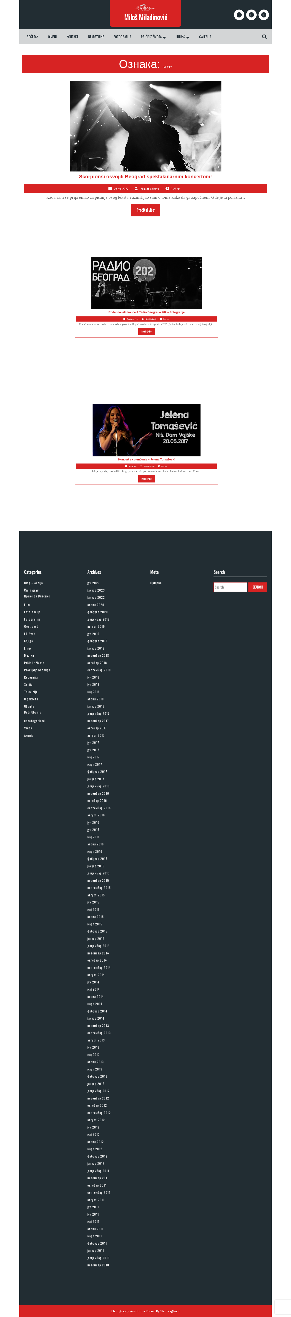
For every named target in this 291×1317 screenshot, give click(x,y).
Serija (37, 777)
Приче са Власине (42, 723)
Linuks (180, 36)
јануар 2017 (103, 833)
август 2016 (103, 855)
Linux (37, 755)
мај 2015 (101, 912)
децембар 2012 (104, 1022)
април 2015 (103, 917)
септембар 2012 (105, 1035)
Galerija (205, 36)
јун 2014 (101, 956)
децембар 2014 (104, 934)
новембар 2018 (104, 759)
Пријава (164, 715)
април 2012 (103, 1053)
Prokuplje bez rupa (42, 768)
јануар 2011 (103, 1118)
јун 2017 (101, 816)
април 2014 (103, 965)
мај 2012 (101, 1048)
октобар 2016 (104, 847)
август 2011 (103, 1088)
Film (36, 728)
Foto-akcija (40, 733)
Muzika (38, 759)
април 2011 (103, 1105)
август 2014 (103, 952)
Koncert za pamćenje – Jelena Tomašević (118, 447)
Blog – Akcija (40, 715)
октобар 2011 (103, 1079)
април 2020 (103, 728)
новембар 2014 (104, 939)
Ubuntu (38, 790)
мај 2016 (101, 868)
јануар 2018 (103, 790)
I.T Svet (38, 746)
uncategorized (41, 798)
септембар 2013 (105, 987)
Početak (32, 36)
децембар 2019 (104, 737)
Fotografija (122, 36)
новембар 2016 (104, 842)
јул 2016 (101, 860)
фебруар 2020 (104, 733)
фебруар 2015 (104, 926)
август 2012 (103, 1039)
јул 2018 (101, 772)
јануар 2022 (103, 724)
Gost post (39, 741)
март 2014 (102, 969)
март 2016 (102, 877)
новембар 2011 (104, 1075)
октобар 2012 (104, 1031)
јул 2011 (101, 1092)
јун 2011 (101, 1096)
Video (37, 803)
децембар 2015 (104, 890)
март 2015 (102, 921)
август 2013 (103, 991)
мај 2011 (101, 1101)
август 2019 (103, 741)
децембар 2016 (104, 838)
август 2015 (103, 904)
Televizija (39, 781)
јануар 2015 (103, 930)
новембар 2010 (104, 1127)
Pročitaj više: (148, 211)
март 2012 (102, 1057)
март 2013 (102, 1009)
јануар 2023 (103, 720)
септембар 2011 (105, 1083)
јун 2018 (101, 777)
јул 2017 (101, 811)
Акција (37, 807)
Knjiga (37, 750)
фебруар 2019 (104, 750)
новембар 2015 (104, 895)
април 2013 (103, 1004)
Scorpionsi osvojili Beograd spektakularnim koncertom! (145, 176)
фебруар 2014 (104, 974)
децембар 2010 (104, 1123)
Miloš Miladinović (145, 17)
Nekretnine (96, 36)
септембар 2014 (105, 947)
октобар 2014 (104, 943)
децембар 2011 (104, 1070)
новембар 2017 (104, 798)
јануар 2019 (103, 755)
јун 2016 (101, 864)
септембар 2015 (105, 899)
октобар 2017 (104, 803)
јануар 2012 (103, 1066)
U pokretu (39, 785)
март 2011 (102, 1110)
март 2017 (102, 825)
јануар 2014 (103, 978)
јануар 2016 (103, 886)
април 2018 (103, 785)
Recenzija (39, 772)
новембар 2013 (104, 983)
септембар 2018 (105, 768)
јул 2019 (101, 746)
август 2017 (103, 807)
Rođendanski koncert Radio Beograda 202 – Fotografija (118, 300)
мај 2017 (101, 820)
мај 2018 (101, 781)
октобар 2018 (104, 763)
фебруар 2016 (104, 882)
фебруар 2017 (104, 829)
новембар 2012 (104, 1026)
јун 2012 (101, 1044)
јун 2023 (101, 715)
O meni (52, 36)
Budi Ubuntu (40, 793)
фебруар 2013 (104, 1013)
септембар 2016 (105, 851)
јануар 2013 (103, 1017)
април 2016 (103, 873)
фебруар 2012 (104, 1061)
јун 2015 (101, 908)
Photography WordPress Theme (133, 1311)
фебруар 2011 (104, 1114)
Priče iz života (151, 36)
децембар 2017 (104, 794)
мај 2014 (101, 961)
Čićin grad (39, 720)
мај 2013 (101, 1000)
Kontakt (72, 36)
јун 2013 (101, 996)
